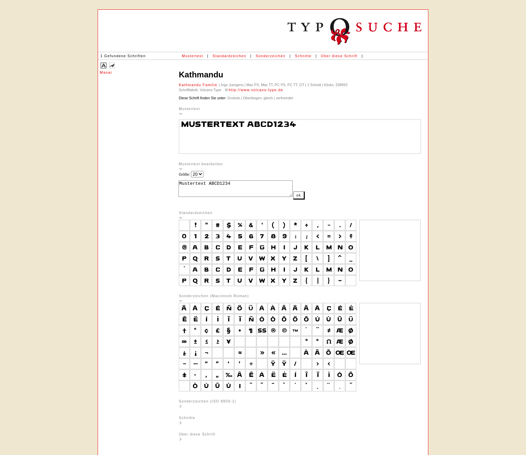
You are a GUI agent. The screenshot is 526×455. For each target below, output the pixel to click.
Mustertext (192, 56)
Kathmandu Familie (199, 85)
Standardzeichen (229, 56)
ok (312, 198)
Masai (106, 72)
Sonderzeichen (270, 56)
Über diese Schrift (339, 56)
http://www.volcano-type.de (256, 90)
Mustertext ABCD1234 (242, 190)
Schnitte (303, 56)
